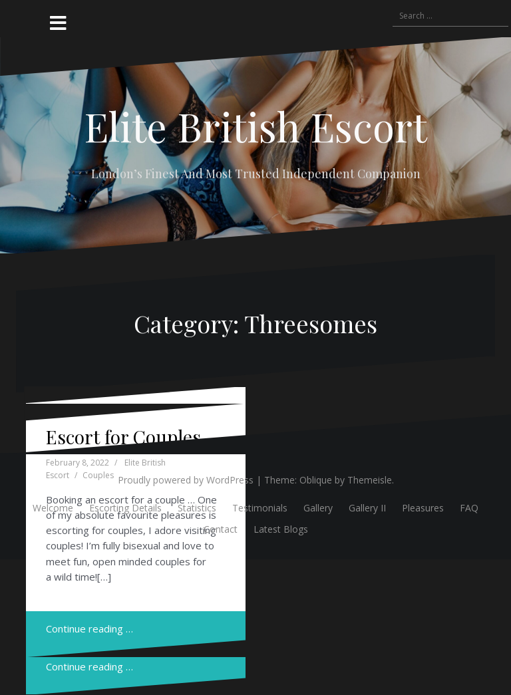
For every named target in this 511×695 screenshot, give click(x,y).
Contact (221, 529)
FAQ (469, 507)
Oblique (315, 480)
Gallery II (367, 507)
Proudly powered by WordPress (186, 480)
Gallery (318, 507)
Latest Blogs (281, 529)
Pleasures (423, 507)
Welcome (53, 507)
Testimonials (259, 507)
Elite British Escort (255, 125)
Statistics (197, 507)
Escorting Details (125, 507)
